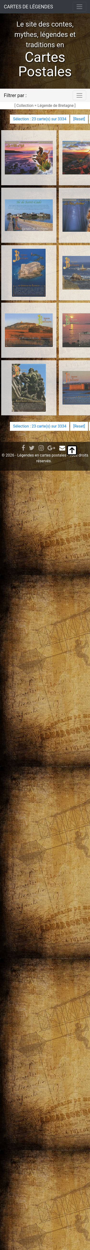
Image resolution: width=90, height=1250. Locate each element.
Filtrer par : (15, 95)
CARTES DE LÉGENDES (28, 7)
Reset (79, 119)
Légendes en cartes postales (41, 455)
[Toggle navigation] (79, 7)
